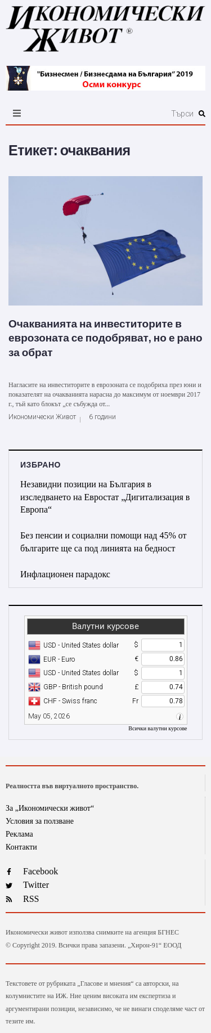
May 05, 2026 (49, 716)
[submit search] (202, 113)
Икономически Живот (42, 417)
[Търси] (135, 114)
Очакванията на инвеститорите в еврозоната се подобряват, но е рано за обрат (105, 338)
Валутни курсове (105, 626)
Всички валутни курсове (157, 728)
